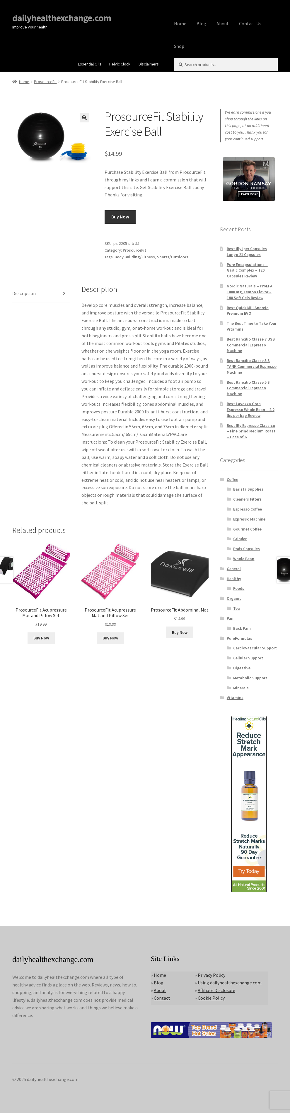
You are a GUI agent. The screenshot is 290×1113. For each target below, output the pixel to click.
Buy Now (120, 217)
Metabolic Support (250, 678)
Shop (179, 46)
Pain (231, 618)
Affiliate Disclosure (216, 990)
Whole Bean (243, 558)
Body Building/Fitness (135, 257)
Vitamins (235, 697)
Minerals (241, 688)
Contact (162, 998)
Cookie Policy (211, 998)
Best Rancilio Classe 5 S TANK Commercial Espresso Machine (252, 366)
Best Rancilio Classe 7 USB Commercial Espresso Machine (251, 344)
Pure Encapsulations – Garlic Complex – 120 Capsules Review (247, 270)
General (234, 568)
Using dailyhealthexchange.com (230, 983)
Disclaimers (149, 64)
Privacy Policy (211, 975)
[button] (84, 117)
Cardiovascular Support (255, 648)
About (222, 23)
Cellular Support (248, 658)
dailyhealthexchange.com (61, 18)
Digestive (241, 668)
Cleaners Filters (247, 499)
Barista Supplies (248, 489)
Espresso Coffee (247, 509)
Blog (201, 23)
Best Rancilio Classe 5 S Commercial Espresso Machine (248, 388)
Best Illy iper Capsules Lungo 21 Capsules (247, 251)
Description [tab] (24, 293)
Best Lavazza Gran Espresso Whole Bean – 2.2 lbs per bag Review (250, 409)
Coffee (232, 479)
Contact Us (250, 23)
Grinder (240, 538)
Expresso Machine (249, 519)
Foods (238, 588)
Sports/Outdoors (172, 257)
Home (180, 23)
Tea (236, 608)
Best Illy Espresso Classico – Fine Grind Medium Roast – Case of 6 (251, 431)
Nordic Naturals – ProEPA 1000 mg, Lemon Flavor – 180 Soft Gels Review (249, 291)
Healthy (234, 578)
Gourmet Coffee (247, 529)
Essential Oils (89, 64)
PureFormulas (239, 638)
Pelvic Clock (119, 64)
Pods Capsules (246, 548)
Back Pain (242, 628)
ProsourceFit (45, 81)
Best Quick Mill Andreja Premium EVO (248, 310)
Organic (234, 598)
